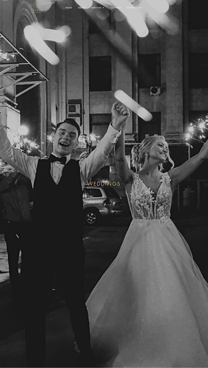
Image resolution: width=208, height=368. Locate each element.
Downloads (134, 7)
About (81, 7)
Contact (115, 7)
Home (68, 7)
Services (98, 7)
